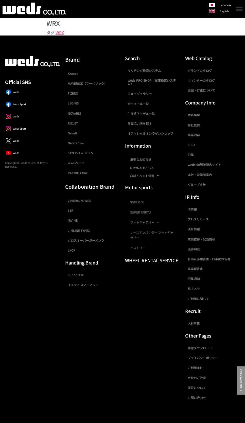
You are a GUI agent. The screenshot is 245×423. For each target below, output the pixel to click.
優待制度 (194, 249)
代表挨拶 (194, 115)
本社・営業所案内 (200, 174)
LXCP (71, 250)
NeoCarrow (76, 143)
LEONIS (73, 103)
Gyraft (72, 133)
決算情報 (194, 229)
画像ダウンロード (200, 348)
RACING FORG (78, 173)
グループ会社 (197, 184)
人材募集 (194, 323)
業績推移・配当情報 (201, 239)
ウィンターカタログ (201, 80)
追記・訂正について (201, 90)
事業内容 (194, 135)
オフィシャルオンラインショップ (150, 133)
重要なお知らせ (140, 159)
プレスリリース (198, 219)
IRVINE (73, 220)
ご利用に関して (198, 298)
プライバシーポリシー (203, 358)
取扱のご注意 (197, 378)
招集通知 (194, 278)
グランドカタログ (200, 70)
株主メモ (194, 288)
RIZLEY (73, 123)
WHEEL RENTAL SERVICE (151, 260)
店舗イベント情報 (144, 176)
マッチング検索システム (144, 70)
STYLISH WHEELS (80, 153)
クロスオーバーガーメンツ (86, 240)
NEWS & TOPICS (141, 167)
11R (70, 210)
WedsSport (76, 163)
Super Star (75, 275)
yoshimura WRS (79, 200)
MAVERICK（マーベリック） (87, 83)
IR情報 (192, 209)
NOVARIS (74, 113)
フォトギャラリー (140, 93)
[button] (239, 9)
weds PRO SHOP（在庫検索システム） (152, 82)
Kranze (73, 73)
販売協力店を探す (140, 123)
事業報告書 (195, 269)
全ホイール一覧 (138, 103)
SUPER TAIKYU (140, 212)
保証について (197, 387)
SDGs (191, 145)
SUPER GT (137, 202)
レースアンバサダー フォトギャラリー (151, 235)
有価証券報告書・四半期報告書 (209, 259)
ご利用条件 (195, 367)
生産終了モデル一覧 (141, 113)
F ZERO (73, 93)
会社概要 (194, 125)
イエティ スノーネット (83, 285)
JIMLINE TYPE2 (79, 230)
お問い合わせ (197, 397)
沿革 (191, 154)
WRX (60, 32)
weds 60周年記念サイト (204, 164)
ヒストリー (137, 247)
